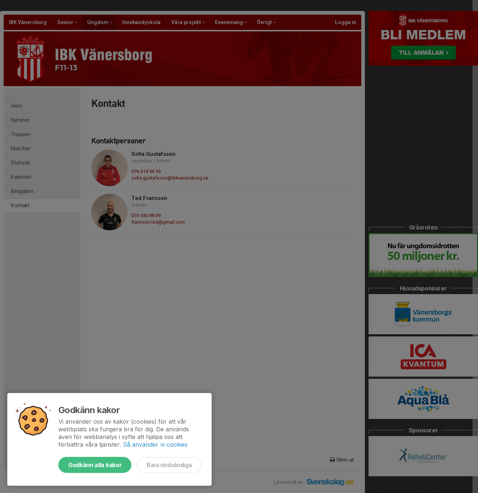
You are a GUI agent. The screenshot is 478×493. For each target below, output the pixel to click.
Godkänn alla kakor (95, 465)
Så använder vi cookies (155, 444)
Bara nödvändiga (169, 465)
